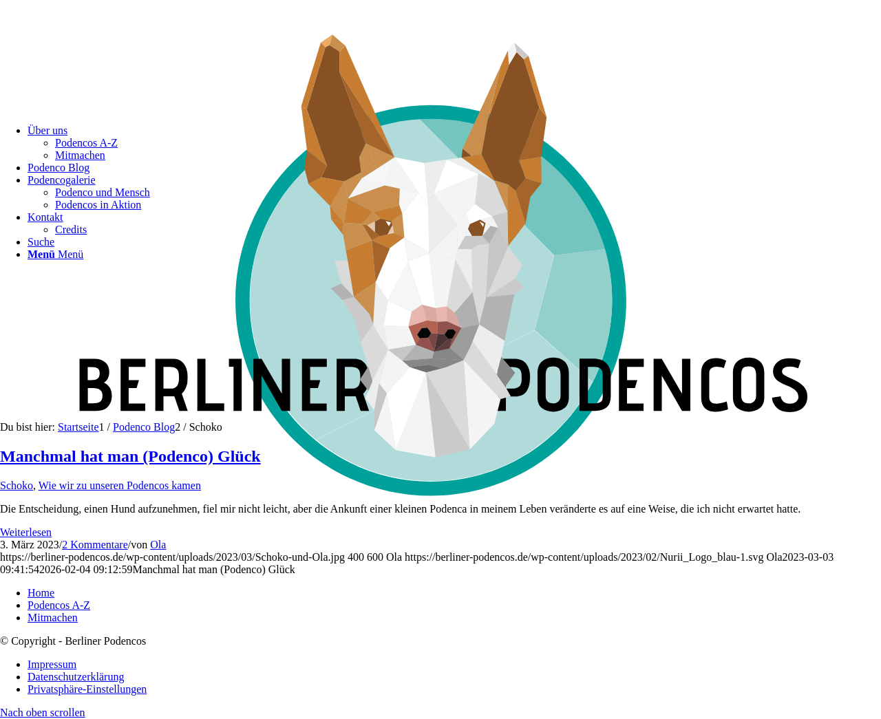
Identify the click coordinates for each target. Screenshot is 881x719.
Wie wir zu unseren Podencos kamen (120, 485)
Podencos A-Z (59, 605)
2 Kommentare (95, 544)
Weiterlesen (26, 532)
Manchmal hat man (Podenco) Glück (130, 456)
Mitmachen (53, 617)
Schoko (16, 485)
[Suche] (41, 242)
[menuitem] (454, 664)
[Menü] (55, 254)
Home (41, 593)
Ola (158, 544)
